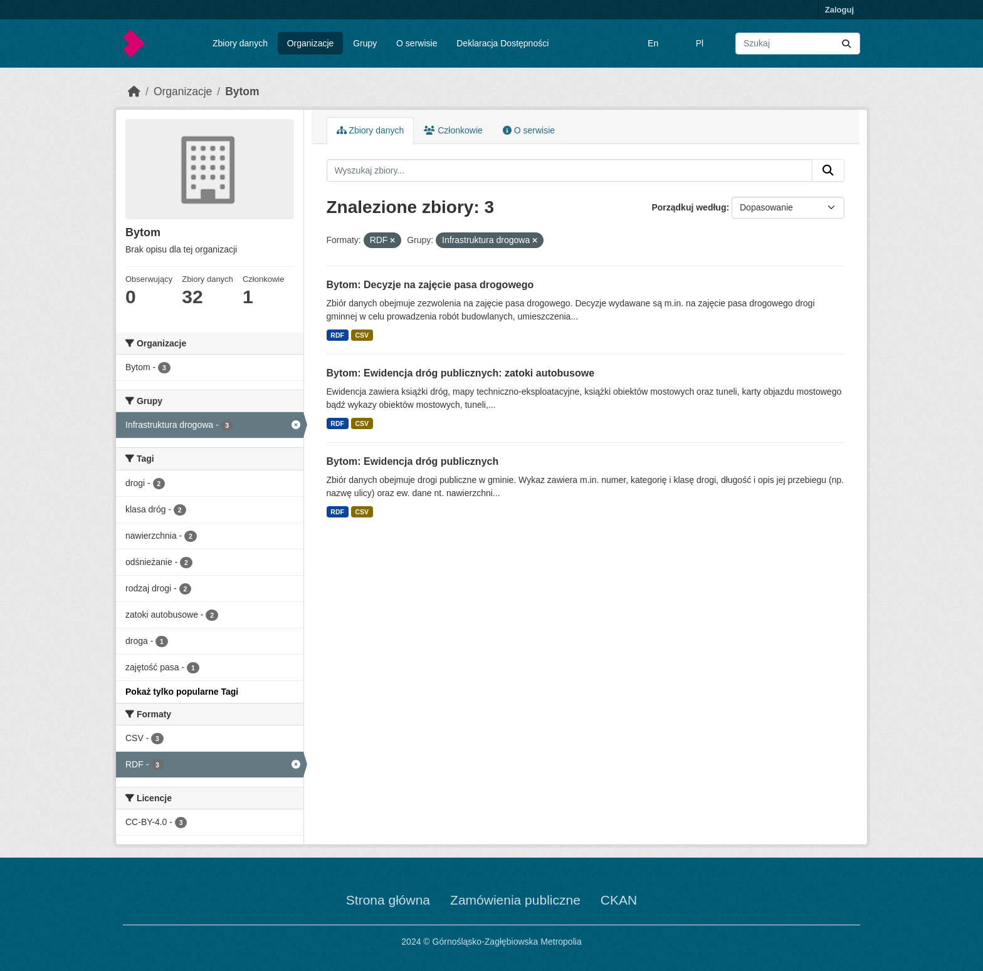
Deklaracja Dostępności (502, 43)
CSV (362, 335)
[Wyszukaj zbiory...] (797, 44)
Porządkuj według (688, 207)
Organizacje (310, 43)
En (653, 43)
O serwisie (416, 43)
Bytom (242, 91)
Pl (699, 43)
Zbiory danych (240, 43)
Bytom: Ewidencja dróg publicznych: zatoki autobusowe (461, 373)
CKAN (619, 900)
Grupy (365, 43)
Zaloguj (839, 9)
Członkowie (453, 130)
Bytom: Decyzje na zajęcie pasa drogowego (430, 284)
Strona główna (388, 900)
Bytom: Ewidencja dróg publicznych (413, 461)
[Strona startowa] (134, 91)
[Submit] (846, 44)
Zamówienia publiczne (515, 900)
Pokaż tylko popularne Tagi (181, 692)
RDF (337, 335)
